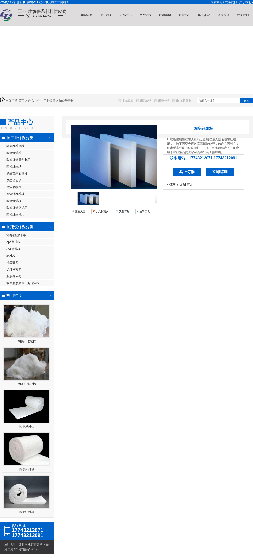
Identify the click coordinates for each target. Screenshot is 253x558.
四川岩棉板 (161, 100)
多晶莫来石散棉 (16, 173)
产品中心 (126, 15)
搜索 (246, 100)
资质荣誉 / (217, 2)
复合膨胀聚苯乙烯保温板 (22, 283)
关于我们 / (246, 2)
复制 (183, 184)
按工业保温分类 (19, 138)
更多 (190, 184)
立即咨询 (220, 172)
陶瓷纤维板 (66, 100)
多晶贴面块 (13, 180)
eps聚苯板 (13, 242)
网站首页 (87, 15)
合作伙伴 (223, 15)
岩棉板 (10, 255)
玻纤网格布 (13, 269)
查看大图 (80, 211)
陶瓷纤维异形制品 (18, 159)
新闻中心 (184, 15)
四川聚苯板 (143, 100)
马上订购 (187, 172)
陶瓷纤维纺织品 (16, 207)
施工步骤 (204, 15)
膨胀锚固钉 (13, 276)
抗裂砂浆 (12, 262)
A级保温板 (13, 248)
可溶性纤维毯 (15, 194)
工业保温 (49, 100)
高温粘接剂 (13, 187)
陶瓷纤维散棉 (15, 146)
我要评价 (124, 211)
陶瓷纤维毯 (13, 152)
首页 (21, 100)
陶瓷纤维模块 (15, 214)
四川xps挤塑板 (182, 100)
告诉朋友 (145, 211)
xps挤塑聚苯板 (16, 235)
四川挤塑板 (125, 100)
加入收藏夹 (102, 211)
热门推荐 (14, 295)
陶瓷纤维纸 (13, 166)
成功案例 (165, 15)
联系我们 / (232, 2)
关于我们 (106, 15)
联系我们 (243, 15)
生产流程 (145, 15)
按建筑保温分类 (19, 227)
